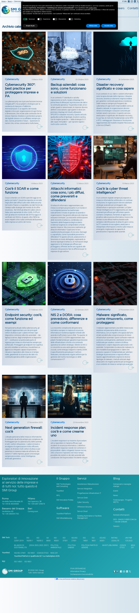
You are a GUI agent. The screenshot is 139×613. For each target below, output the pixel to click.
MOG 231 (133, 546)
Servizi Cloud (82, 511)
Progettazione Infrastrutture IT (89, 493)
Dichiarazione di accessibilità (81, 574)
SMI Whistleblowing (64, 518)
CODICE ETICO (123, 546)
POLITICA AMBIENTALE (56, 546)
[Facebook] (129, 1)
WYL (58, 495)
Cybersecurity (12, 79)
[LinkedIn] (135, 1)
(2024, (31, 545)
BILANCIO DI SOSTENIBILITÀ (20, 546)
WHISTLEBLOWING (110, 545)
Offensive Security (84, 507)
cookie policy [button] (93, 8)
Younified (60, 491)
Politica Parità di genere (89, 546)
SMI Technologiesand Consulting (63, 485)
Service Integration (84, 489)
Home (3, 1)
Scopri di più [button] (30, 26)
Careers (116, 526)
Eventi (115, 491)
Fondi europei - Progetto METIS (122, 501)
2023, (36, 545)
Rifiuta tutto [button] (93, 26)
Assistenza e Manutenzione (88, 484)
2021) (46, 545)
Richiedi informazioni (121, 515)
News (10, 1)
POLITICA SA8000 (72, 546)
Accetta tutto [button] (108, 26)
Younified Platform (63, 514)
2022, (41, 545)
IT (123, 1)
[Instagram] (132, 1)
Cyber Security (83, 502)
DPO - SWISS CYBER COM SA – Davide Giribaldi (124, 520)
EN (125, 1)
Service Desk (82, 498)
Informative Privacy (78, 571)
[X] (138, 1)
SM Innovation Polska (64, 500)
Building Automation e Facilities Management (89, 517)
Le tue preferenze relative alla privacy (69, 579)
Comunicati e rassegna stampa (122, 485)
